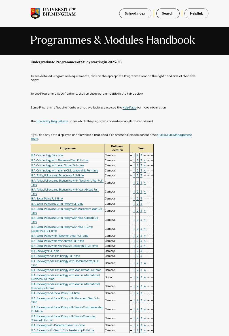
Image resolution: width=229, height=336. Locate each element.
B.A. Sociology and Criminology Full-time (55, 256)
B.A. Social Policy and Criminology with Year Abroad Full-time (65, 220)
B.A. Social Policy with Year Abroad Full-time (57, 241)
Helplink (196, 13)
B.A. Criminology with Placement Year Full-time (59, 160)
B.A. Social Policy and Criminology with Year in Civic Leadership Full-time (62, 229)
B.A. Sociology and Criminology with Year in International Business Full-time (65, 277)
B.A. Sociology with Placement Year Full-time (58, 325)
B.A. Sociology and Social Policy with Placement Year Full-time (65, 300)
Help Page (129, 107)
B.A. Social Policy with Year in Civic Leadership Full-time (64, 246)
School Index (135, 13)
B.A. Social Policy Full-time (47, 198)
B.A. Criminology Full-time (47, 155)
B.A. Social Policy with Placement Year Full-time (59, 236)
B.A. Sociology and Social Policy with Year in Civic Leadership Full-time (67, 309)
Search (168, 13)
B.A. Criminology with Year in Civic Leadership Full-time (64, 170)
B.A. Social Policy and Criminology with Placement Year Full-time (67, 211)
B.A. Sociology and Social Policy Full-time (55, 293)
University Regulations (52, 121)
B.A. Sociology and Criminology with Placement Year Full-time (65, 263)
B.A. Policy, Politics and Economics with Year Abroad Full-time (65, 191)
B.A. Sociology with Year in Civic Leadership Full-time (62, 330)
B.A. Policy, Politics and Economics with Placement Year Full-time (67, 182)
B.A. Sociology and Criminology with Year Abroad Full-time (66, 270)
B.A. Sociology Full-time (45, 251)
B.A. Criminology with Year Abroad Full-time (57, 165)
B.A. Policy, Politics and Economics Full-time (57, 175)
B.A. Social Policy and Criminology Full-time (57, 204)
